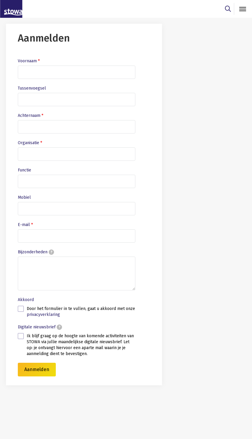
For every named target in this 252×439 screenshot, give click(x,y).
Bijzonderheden (36, 252)
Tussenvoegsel (32, 88)
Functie (24, 170)
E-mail (24, 224)
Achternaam (29, 115)
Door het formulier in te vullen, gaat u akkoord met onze (81, 311)
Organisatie (28, 142)
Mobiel (24, 197)
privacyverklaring (43, 314)
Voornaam (27, 60)
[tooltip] (51, 252)
